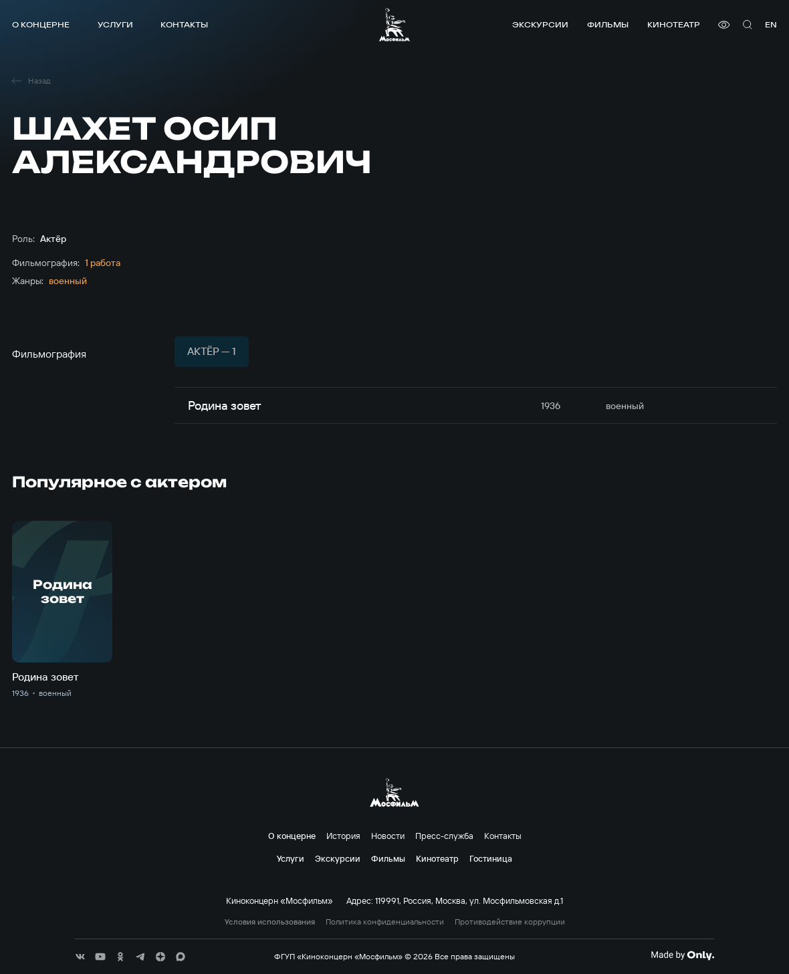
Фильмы (608, 24)
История (343, 835)
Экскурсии (540, 24)
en (771, 24)
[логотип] (394, 24)
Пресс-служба (444, 835)
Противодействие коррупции (510, 922)
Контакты (184, 24)
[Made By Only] (682, 955)
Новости (388, 835)
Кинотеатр (673, 24)
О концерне (41, 24)
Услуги (115, 24)
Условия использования (270, 922)
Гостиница (490, 858)
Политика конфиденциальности (385, 922)
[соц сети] (80, 956)
